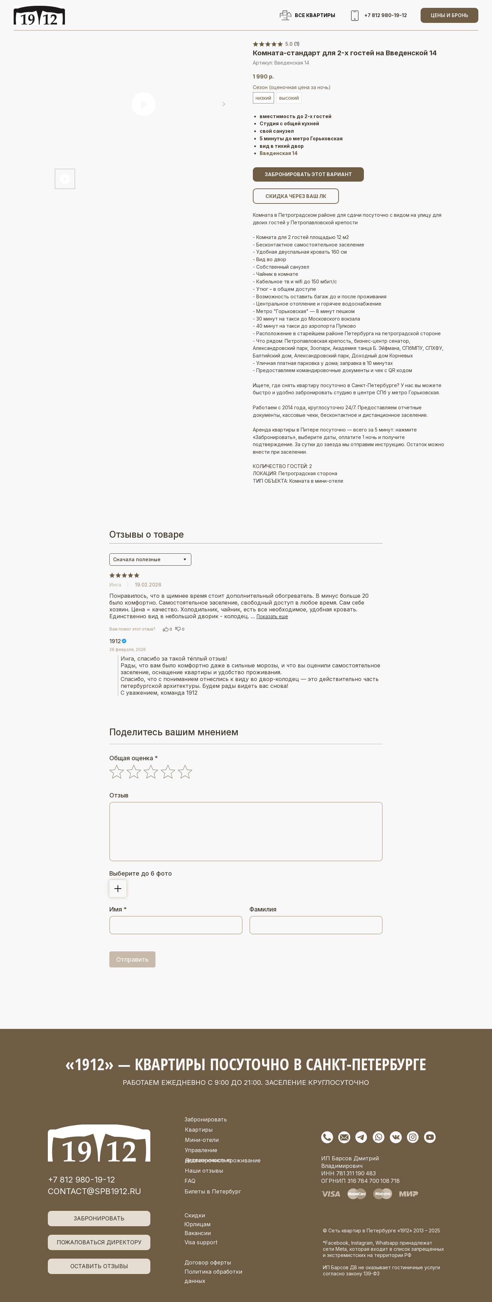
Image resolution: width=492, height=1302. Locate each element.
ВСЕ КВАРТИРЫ (315, 15)
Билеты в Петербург (212, 1191)
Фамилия (262, 909)
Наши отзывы (204, 1170)
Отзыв (118, 795)
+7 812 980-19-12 (81, 1180)
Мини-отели (202, 1139)
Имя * (118, 909)
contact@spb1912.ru (94, 1191)
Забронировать (205, 1119)
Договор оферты (207, 1262)
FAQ (189, 1180)
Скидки (194, 1215)
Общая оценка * (133, 758)
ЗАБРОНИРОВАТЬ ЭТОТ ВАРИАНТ (308, 174)
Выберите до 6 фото (140, 873)
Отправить (132, 959)
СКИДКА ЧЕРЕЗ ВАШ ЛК (295, 196)
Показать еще (272, 616)
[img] (99, 1143)
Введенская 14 (279, 153)
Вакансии (197, 1233)
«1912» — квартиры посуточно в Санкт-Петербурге (245, 1064)
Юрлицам (197, 1224)
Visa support (200, 1242)
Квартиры (199, 1129)
